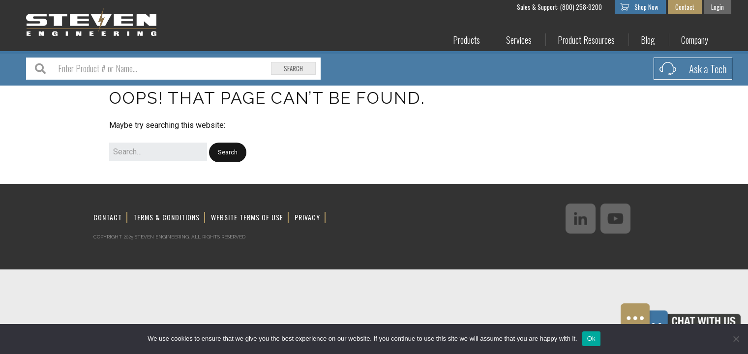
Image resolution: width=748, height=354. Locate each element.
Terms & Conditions (166, 217)
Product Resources (586, 40)
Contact (684, 7)
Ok (591, 338)
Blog (648, 40)
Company (694, 40)
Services (519, 40)
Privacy (307, 217)
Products (466, 40)
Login (717, 7)
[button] (227, 153)
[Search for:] (158, 152)
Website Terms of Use (247, 217)
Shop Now (646, 7)
